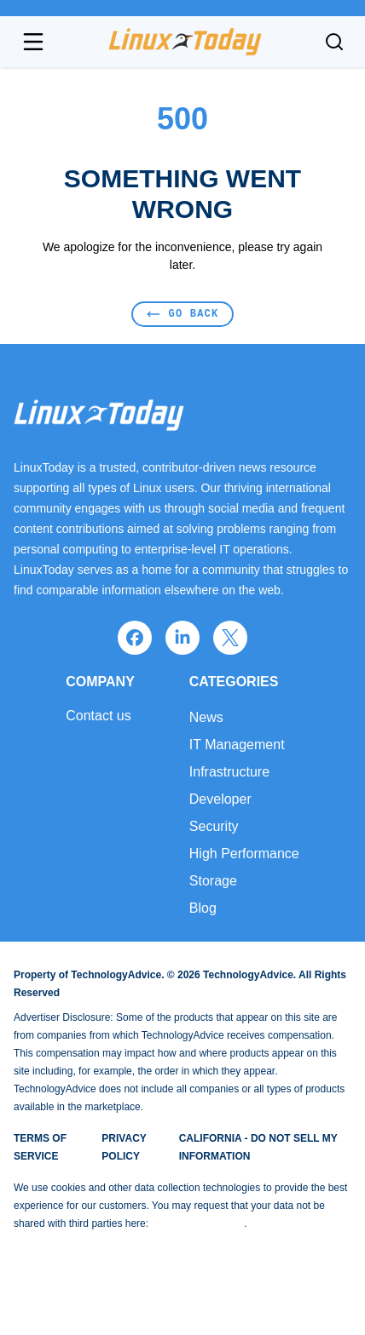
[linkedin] (182, 638)
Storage (213, 881)
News (206, 717)
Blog (203, 908)
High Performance (244, 853)
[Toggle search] (334, 42)
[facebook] (135, 638)
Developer (220, 799)
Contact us (98, 716)
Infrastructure (229, 772)
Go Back (183, 314)
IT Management (237, 744)
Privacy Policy (123, 1147)
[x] (230, 638)
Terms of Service (40, 1147)
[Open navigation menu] (33, 41)
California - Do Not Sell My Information (258, 1147)
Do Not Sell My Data (197, 1223)
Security (214, 826)
